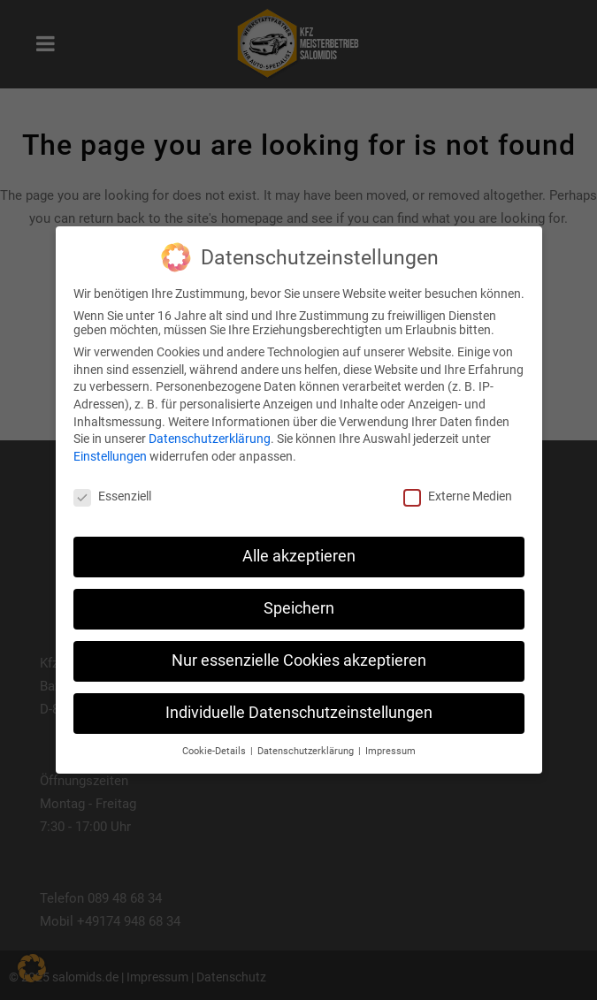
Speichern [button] (299, 608)
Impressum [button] (390, 751)
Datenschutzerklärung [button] (306, 751)
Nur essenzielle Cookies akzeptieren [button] (299, 660)
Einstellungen (110, 456)
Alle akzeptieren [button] (299, 556)
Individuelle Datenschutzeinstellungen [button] (298, 712)
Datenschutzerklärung (210, 438)
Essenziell (112, 496)
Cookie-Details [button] (215, 751)
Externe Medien (457, 496)
